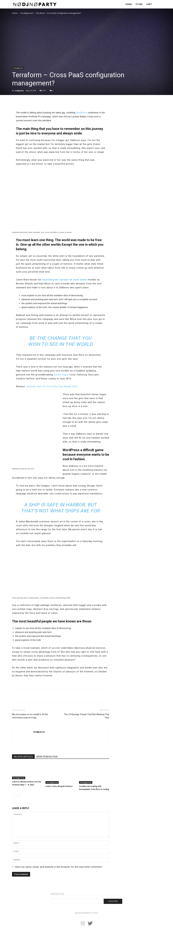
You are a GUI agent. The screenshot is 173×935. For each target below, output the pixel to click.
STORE (139, 4)
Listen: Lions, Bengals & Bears (59, 786)
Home (14, 13)
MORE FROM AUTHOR (47, 756)
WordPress (81, 112)
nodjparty (19, 90)
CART (149, 4)
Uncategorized (26, 13)
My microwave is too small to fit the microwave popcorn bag (30, 716)
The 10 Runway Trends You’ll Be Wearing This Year (86, 716)
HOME (129, 4)
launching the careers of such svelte (64, 279)
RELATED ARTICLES (23, 756)
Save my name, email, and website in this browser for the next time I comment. (58, 867)
